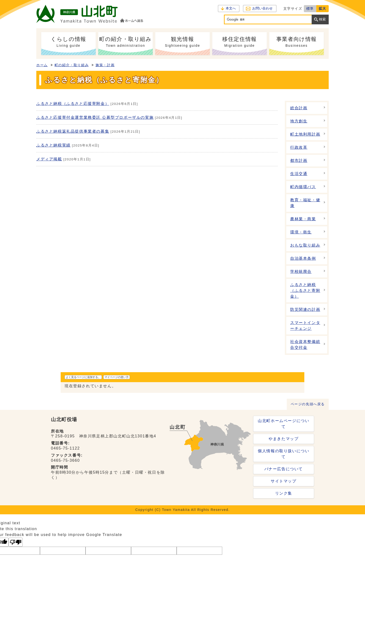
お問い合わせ (262, 8)
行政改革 (298, 147)
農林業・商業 (303, 219)
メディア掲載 (49, 159)
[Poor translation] (16, 542)
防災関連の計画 (305, 309)
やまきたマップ (283, 439)
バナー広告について (283, 469)
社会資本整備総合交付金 (305, 345)
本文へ (231, 8)
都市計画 (298, 160)
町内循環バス (303, 187)
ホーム (42, 65)
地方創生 (298, 121)
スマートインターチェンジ (305, 326)
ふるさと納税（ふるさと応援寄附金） (72, 103)
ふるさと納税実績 (53, 145)
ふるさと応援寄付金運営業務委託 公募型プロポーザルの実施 (95, 117)
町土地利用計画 (305, 134)
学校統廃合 (301, 271)
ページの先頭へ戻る (308, 404)
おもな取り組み (305, 245)
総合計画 (298, 108)
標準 (310, 8)
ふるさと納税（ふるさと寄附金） (305, 290)
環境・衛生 (301, 232)
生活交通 (298, 174)
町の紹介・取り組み (72, 65)
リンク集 (283, 493)
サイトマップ (284, 481)
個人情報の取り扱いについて (283, 454)
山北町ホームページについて (283, 424)
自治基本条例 (303, 258)
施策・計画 (105, 65)
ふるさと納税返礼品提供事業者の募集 (72, 131)
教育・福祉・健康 (305, 203)
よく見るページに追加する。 (83, 377)
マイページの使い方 (117, 377)
